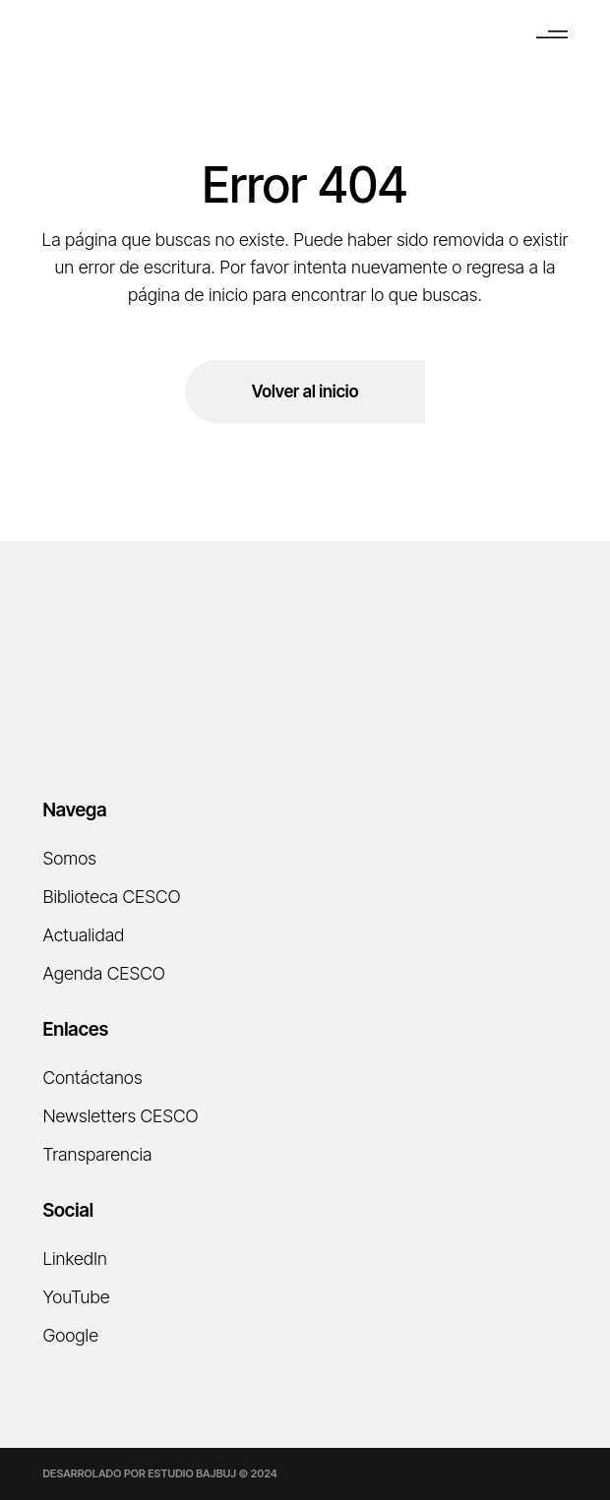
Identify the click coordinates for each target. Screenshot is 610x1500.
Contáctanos (92, 1077)
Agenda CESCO (103, 973)
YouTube (75, 1297)
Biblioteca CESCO (111, 896)
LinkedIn (74, 1258)
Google (70, 1335)
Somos (68, 858)
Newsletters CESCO (120, 1116)
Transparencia (97, 1154)
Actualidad (83, 935)
